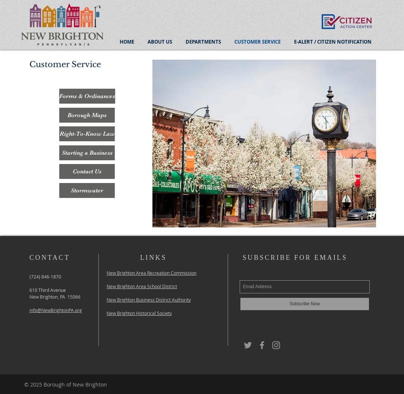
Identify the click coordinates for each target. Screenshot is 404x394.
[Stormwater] (87, 190)
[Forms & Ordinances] (87, 96)
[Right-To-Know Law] (87, 133)
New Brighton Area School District (142, 286)
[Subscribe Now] (305, 304)
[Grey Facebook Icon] (262, 345)
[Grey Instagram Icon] (276, 345)
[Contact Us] (87, 171)
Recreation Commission (171, 273)
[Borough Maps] (87, 115)
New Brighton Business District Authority (149, 300)
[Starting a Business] (87, 152)
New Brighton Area (127, 273)
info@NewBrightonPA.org (55, 310)
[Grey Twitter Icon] (248, 345)
